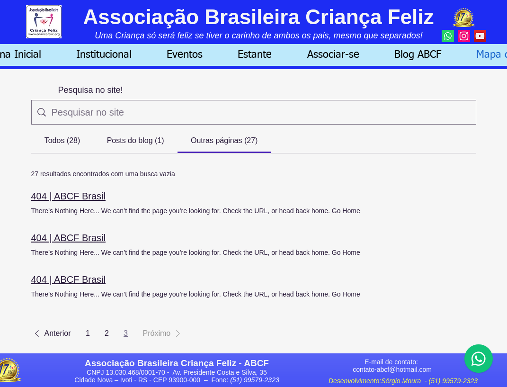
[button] (104, 55)
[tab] (62, 140)
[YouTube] (480, 36)
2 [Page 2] (107, 333)
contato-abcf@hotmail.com (392, 369)
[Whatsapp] (448, 36)
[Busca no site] (261, 112)
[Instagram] (464, 36)
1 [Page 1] (88, 333)
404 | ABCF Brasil (68, 196)
